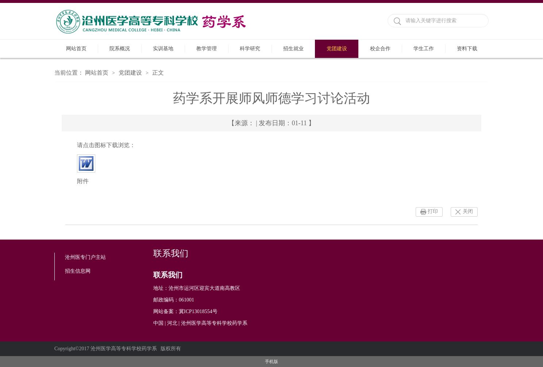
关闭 (468, 211)
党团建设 (337, 48)
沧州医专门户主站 (85, 257)
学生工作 (423, 48)
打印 (433, 211)
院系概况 (119, 48)
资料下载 (467, 48)
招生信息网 (77, 271)
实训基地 (163, 48)
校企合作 (380, 48)
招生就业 (293, 48)
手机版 (271, 361)
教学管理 (206, 48)
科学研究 (250, 48)
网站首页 (76, 48)
